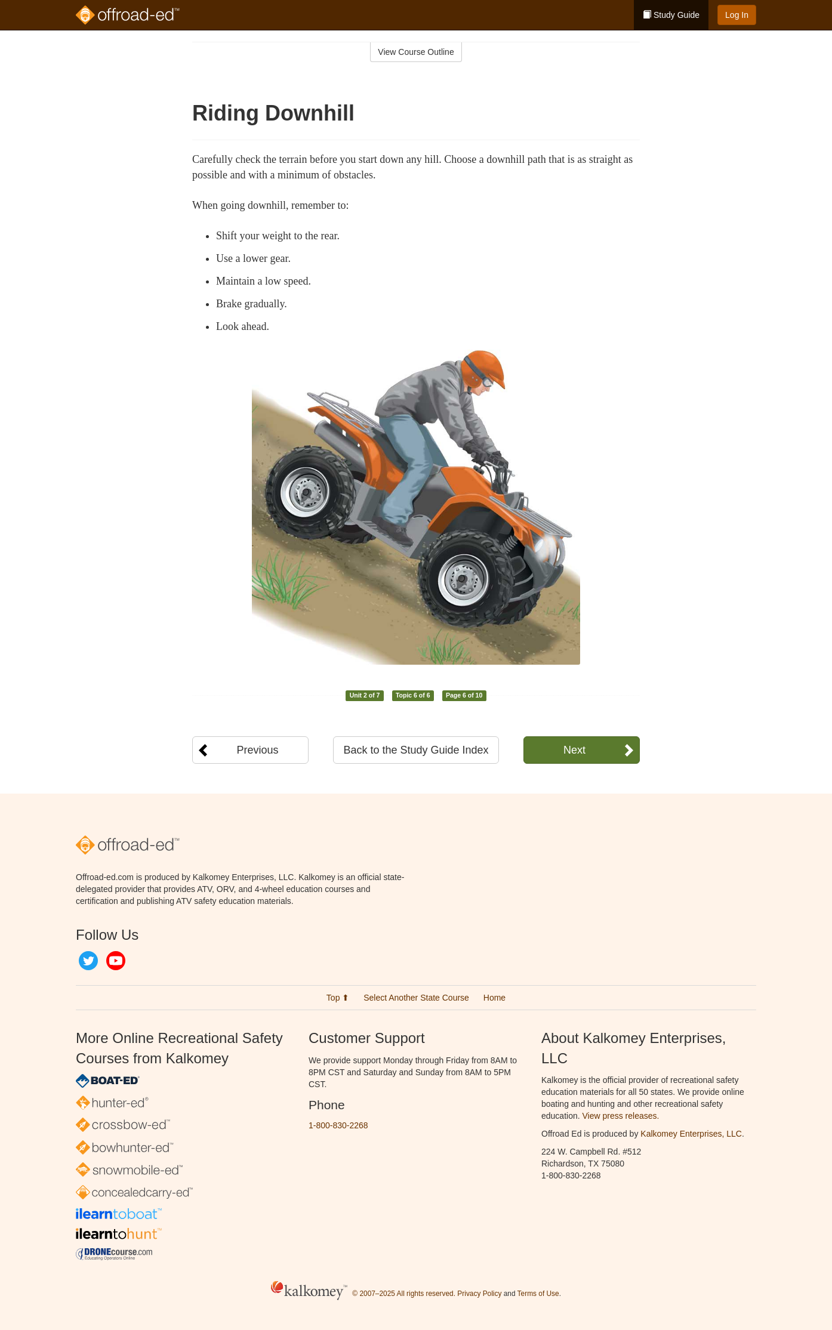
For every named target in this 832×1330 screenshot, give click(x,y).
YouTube (115, 960)
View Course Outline (416, 52)
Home (494, 997)
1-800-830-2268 (338, 1125)
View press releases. (621, 1116)
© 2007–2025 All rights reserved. (403, 1293)
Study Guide (671, 15)
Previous (257, 750)
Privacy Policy (479, 1293)
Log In (736, 15)
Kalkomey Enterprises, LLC (691, 1133)
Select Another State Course (416, 997)
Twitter (88, 960)
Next (574, 750)
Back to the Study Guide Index (415, 750)
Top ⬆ (337, 997)
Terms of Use (538, 1293)
